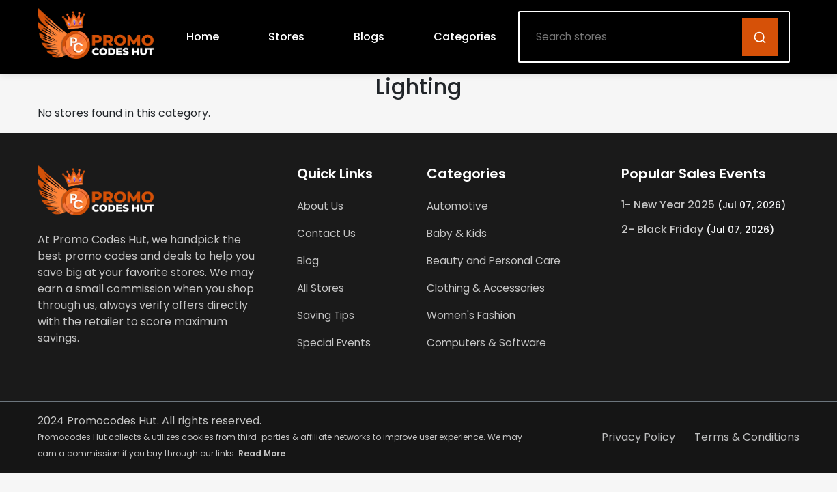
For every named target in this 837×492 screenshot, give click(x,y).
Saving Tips (325, 315)
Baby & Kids (457, 233)
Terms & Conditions (746, 437)
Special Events (334, 343)
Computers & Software (486, 343)
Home (202, 36)
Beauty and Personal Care (494, 261)
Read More (261, 453)
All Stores (320, 288)
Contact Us (326, 233)
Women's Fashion (471, 315)
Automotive (457, 206)
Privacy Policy (638, 437)
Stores (286, 36)
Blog (308, 261)
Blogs (369, 36)
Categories (465, 36)
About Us (320, 206)
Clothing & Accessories (486, 288)
